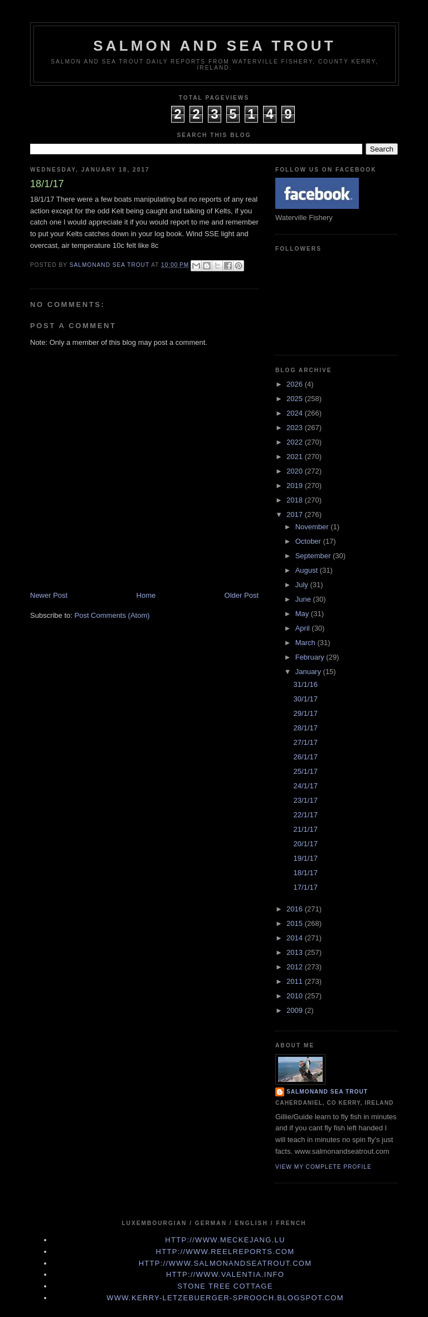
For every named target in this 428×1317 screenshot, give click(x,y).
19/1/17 (305, 858)
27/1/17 (305, 742)
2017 (295, 514)
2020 (295, 471)
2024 (295, 413)
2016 (295, 909)
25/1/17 (305, 771)
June (304, 599)
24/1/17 (305, 786)
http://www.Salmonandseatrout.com (225, 1263)
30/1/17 (305, 699)
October (309, 541)
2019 (295, 485)
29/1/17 (305, 713)
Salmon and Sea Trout (214, 45)
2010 (295, 996)
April (303, 628)
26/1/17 (305, 757)
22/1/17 (305, 815)
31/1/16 (305, 684)
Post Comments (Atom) (112, 615)
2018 (295, 500)
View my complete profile (323, 1167)
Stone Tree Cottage (225, 1286)
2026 (295, 384)
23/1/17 (305, 800)
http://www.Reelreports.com (225, 1251)
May (303, 613)
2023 (295, 427)
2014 (295, 938)
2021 (295, 456)
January (309, 671)
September (314, 556)
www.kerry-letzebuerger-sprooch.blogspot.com (225, 1298)
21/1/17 (305, 829)
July (302, 585)
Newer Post (48, 595)
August (307, 570)
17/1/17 (305, 887)
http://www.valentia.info (225, 1274)
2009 (295, 1010)
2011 (295, 981)
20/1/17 (305, 844)
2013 (295, 952)
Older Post (242, 595)
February (311, 657)
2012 (295, 967)
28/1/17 (305, 728)
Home (146, 595)
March (306, 642)
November (313, 527)
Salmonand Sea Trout (327, 1092)
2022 (295, 442)
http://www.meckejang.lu (225, 1240)
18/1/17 (305, 873)
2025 (295, 398)
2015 (295, 923)
